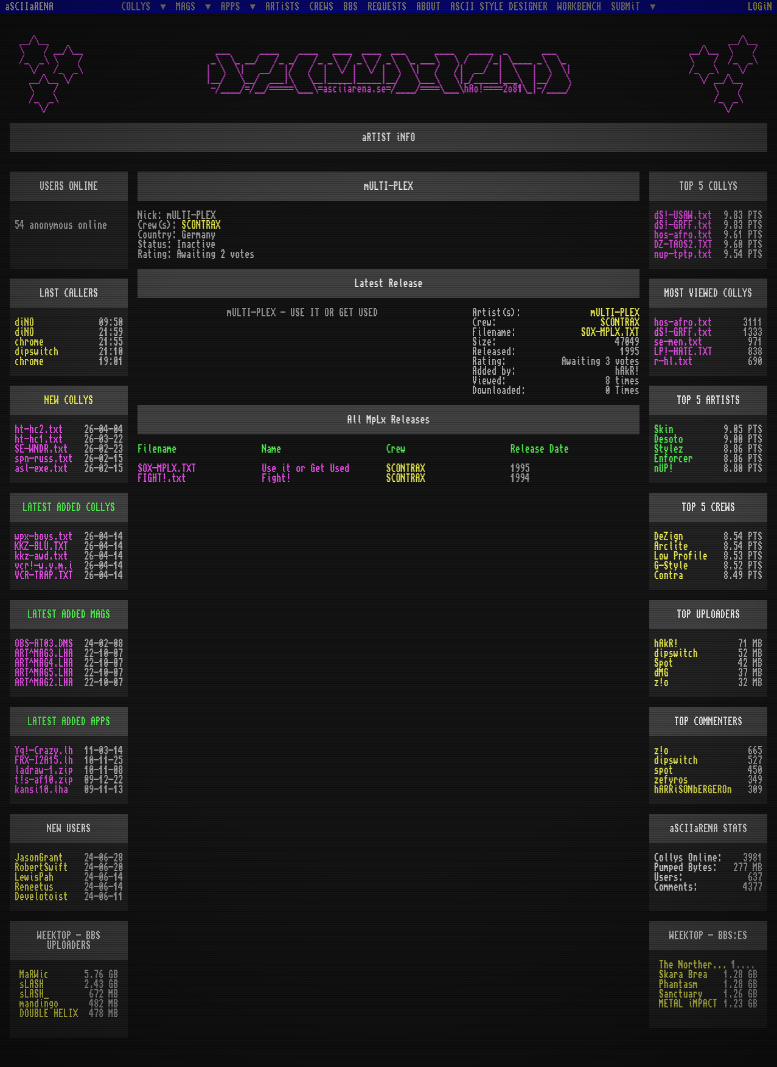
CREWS (321, 7)
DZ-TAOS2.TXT (683, 244)
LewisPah (34, 877)
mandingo (38, 1004)
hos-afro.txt (683, 235)
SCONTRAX (200, 225)
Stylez (668, 449)
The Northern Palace (695, 965)
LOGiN (760, 7)
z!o (661, 682)
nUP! (664, 468)
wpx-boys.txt (44, 536)
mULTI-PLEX (615, 313)
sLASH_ (34, 994)
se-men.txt (678, 342)
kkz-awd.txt (41, 556)
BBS (350, 7)
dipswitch (36, 351)
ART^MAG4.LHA (44, 663)
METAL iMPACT (688, 1004)
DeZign (668, 536)
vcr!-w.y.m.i (44, 566)
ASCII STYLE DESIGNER (499, 7)
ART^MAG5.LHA (44, 673)
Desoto (668, 439)
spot (664, 770)
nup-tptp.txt (683, 254)
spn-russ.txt (44, 459)
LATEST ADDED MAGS (68, 614)
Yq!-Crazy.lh (44, 751)
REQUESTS (387, 7)
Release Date (539, 449)
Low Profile (681, 556)
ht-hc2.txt (39, 429)
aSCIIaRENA (29, 7)
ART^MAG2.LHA (44, 682)
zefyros (671, 780)
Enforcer (673, 459)
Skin (664, 429)
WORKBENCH (579, 7)
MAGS (188, 6)
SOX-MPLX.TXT (610, 332)
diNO (24, 322)
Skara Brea (683, 974)
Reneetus (34, 887)
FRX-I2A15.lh (44, 760)
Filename (157, 449)
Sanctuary (681, 994)
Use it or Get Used (305, 468)
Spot (664, 663)
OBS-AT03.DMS (44, 643)
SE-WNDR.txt (41, 449)
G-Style (671, 566)
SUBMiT (628, 6)
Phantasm (678, 984)
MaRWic (34, 974)
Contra (668, 575)
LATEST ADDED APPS (68, 721)
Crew (395, 449)
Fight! (276, 478)
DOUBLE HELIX (48, 1013)
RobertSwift (41, 867)
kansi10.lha (41, 789)
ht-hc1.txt (39, 439)
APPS (233, 6)
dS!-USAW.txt (683, 215)
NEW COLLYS (68, 400)
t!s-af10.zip (44, 780)
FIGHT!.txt (162, 478)
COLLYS (138, 6)
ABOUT (428, 7)
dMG (661, 673)
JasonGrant (39, 858)
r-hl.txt (673, 361)
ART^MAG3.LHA (44, 653)
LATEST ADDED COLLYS (69, 507)
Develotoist (41, 897)
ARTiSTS (282, 7)
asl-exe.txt (41, 468)
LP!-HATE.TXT (683, 351)
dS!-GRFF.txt (683, 225)
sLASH (31, 984)
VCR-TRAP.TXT (44, 575)
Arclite (671, 546)
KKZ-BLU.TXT (41, 546)
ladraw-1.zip (44, 770)
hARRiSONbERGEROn (693, 789)
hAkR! (666, 643)
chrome (29, 342)
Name (271, 449)
